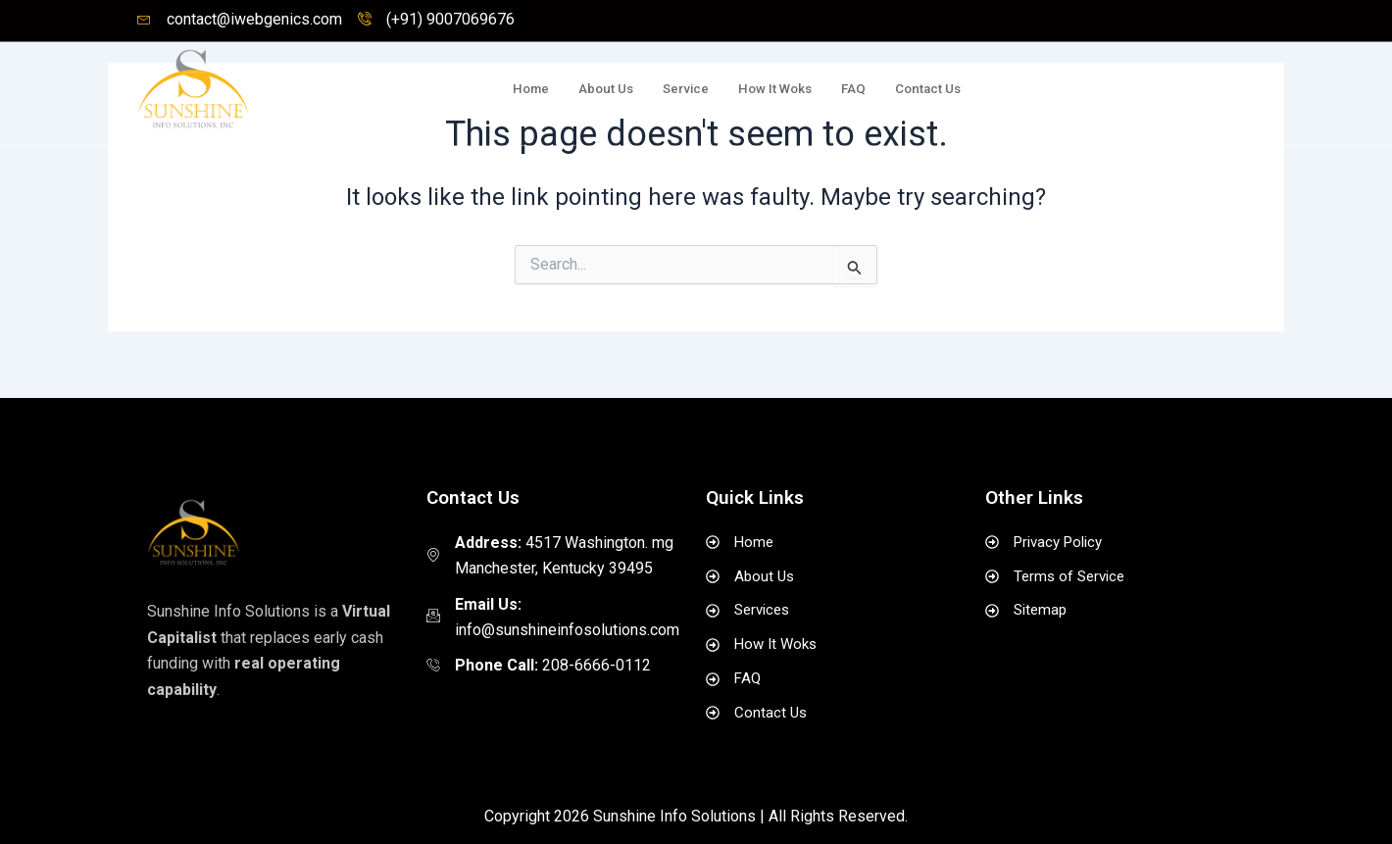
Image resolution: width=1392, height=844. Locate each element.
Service (658, 89)
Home (490, 89)
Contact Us (922, 89)
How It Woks (756, 89)
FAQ (841, 89)
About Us (571, 89)
